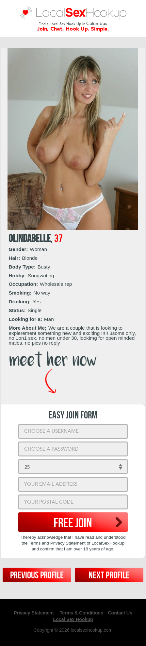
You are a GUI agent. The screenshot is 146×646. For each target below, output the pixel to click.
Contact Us (120, 612)
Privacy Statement (34, 612)
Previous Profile (37, 575)
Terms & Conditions (81, 612)
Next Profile (109, 575)
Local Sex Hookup (73, 619)
